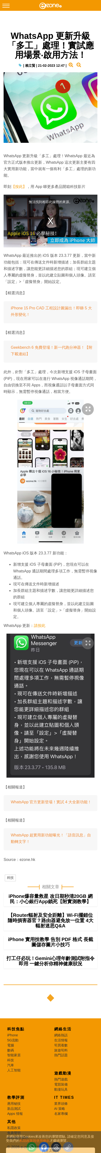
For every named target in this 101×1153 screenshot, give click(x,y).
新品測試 (14, 1109)
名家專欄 (61, 1114)
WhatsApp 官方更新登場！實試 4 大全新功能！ (51, 802)
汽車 (10, 1065)
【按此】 (19, 187)
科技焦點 (15, 1029)
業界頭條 (61, 1103)
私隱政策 (14, 1128)
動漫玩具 (61, 1089)
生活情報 (61, 1040)
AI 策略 (59, 1109)
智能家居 (14, 1055)
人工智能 (14, 1070)
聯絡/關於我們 (17, 1138)
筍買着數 (61, 1045)
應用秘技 (14, 1103)
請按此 (39, 626)
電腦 (10, 1045)
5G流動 (12, 1040)
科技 (10, 878)
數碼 (10, 1050)
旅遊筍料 (61, 1050)
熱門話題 (61, 1055)
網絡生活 (62, 1029)
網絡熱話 (61, 1035)
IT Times (64, 1097)
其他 (11, 1122)
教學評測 (15, 1097)
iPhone (12, 1035)
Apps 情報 (15, 1114)
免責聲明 (14, 1133)
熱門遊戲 (61, 1079)
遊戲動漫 (62, 1073)
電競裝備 (61, 1084)
